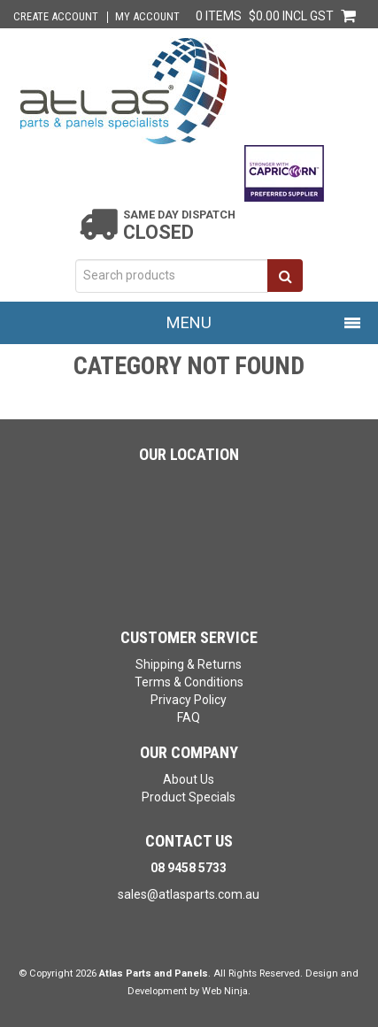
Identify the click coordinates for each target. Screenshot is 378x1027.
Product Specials (188, 797)
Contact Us (189, 841)
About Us (188, 779)
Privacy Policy (188, 700)
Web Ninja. (226, 991)
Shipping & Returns (188, 664)
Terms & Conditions (189, 682)
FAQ (188, 717)
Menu (189, 322)
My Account (147, 17)
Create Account (55, 17)
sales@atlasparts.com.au (188, 894)
